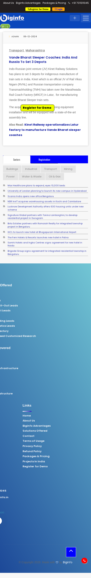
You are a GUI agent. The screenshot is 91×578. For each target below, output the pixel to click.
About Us (8, 3)
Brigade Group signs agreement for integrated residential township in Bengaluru (47, 250)
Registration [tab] (44, 159)
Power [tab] (10, 176)
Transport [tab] (50, 169)
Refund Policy (59, 451)
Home (54, 416)
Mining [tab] (68, 169)
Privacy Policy (60, 446)
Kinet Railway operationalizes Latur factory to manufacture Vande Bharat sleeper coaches (45, 130)
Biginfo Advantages (28, 3)
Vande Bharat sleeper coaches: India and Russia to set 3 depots (43, 59)
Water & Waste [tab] (32, 176)
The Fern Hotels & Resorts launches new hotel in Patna (38, 236)
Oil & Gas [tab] (55, 176)
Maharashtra (35, 50)
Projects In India (61, 461)
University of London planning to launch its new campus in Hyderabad (47, 189)
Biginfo (67, 562)
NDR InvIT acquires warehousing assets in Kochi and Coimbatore (44, 200)
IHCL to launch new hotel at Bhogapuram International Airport (42, 231)
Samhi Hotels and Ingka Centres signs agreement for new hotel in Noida (45, 242)
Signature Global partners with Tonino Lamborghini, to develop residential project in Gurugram (42, 214)
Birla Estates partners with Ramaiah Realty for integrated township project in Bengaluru (45, 222)
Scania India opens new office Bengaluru (31, 195)
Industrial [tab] (31, 169)
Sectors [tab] (16, 159)
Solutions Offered (62, 431)
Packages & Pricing (54, 3)
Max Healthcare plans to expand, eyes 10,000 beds (36, 184)
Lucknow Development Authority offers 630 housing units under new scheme (46, 205)
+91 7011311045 (78, 3)
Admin (14, 36)
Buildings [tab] (12, 169)
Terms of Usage (61, 441)
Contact (56, 436)
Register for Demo (37, 108)
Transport (17, 50)
